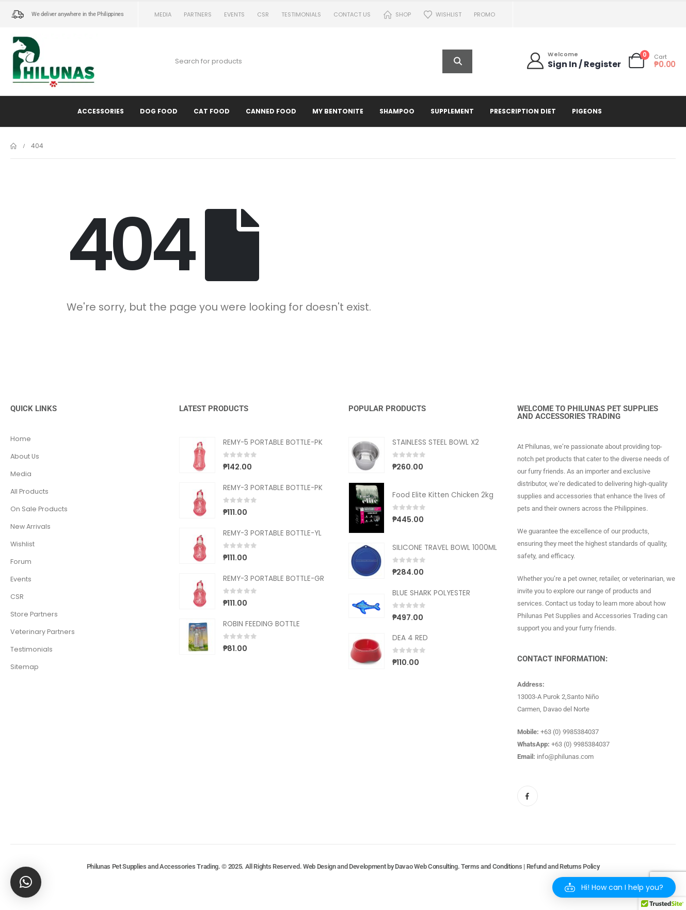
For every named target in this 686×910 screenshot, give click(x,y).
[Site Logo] (54, 61)
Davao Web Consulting (426, 866)
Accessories (100, 111)
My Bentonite (337, 111)
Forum (20, 561)
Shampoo (396, 111)
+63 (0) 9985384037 (569, 732)
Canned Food (271, 111)
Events (234, 14)
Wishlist (442, 15)
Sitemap (24, 666)
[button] (614, 887)
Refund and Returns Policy (563, 866)
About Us (24, 456)
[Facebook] (527, 796)
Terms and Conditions (491, 866)
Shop (397, 15)
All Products (29, 491)
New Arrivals (30, 526)
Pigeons (587, 111)
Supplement (452, 111)
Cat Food (212, 111)
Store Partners (34, 614)
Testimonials (301, 14)
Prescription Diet (523, 111)
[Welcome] (573, 60)
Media (162, 14)
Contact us (352, 14)
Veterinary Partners (42, 631)
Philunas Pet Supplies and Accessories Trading (152, 866)
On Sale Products (39, 509)
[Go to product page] (197, 455)
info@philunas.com (565, 756)
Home (20, 438)
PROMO (484, 14)
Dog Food (159, 111)
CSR (263, 14)
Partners (198, 14)
